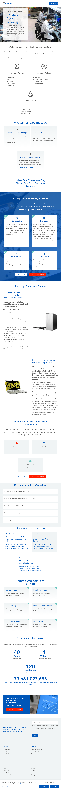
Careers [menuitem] (33, 777)
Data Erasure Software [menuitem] (36, 754)
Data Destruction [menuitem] (8, 751)
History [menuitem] (33, 770)
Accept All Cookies (44, 786)
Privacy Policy (46, 732)
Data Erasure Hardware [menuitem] (36, 756)
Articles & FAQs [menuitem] (7, 775)
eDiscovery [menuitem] (6, 756)
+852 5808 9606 (54, 3)
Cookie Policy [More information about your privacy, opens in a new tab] (23, 783)
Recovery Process (10, 145)
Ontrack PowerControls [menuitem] (37, 751)
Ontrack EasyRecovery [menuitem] (36, 749)
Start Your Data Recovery (37, 274)
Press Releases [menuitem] (7, 770)
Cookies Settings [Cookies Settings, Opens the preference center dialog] (5, 786)
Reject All (54, 786)
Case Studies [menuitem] (7, 772)
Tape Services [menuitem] (7, 754)
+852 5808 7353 (21, 274)
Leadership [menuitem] (33, 772)
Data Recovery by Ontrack (26, 167)
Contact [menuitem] (33, 768)
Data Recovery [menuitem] (7, 749)
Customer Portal (37, 145)
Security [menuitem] (33, 775)
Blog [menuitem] (5, 768)
